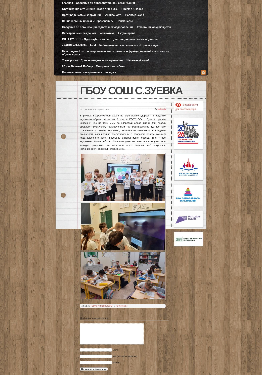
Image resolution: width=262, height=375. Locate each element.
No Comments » (122, 306)
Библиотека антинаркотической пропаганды (128, 45)
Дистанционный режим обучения (135, 39)
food (93, 45)
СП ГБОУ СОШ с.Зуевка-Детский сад (86, 39)
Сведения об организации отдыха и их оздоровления (98, 27)
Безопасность (113, 15)
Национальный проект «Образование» (88, 21)
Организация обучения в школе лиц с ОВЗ (90, 9)
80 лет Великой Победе (77, 66)
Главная (67, 3)
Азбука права (126, 33)
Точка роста (70, 60)
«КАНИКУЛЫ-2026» (74, 45)
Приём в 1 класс (132, 9)
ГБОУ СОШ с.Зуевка (131, 91)
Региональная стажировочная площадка (89, 72)
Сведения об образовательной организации (105, 3)
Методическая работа (110, 66)
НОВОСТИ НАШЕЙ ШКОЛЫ (101, 306)
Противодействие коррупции (81, 15)
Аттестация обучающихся (154, 27)
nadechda (162, 109)
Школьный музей (138, 60)
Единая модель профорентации (102, 60)
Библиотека (107, 33)
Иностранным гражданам (79, 33)
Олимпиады (125, 21)
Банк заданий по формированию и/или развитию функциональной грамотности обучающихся (115, 53)
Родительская (134, 15)
